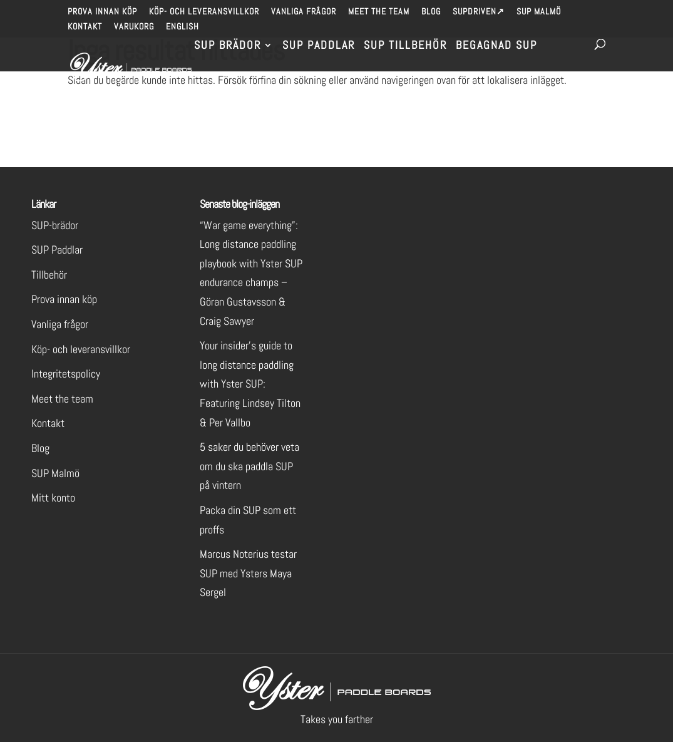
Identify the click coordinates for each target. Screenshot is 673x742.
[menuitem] (182, 30)
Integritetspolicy (65, 373)
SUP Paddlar (318, 46)
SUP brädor (227, 46)
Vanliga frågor (303, 12)
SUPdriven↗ (479, 12)
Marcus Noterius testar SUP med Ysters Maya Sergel (248, 573)
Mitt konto (53, 497)
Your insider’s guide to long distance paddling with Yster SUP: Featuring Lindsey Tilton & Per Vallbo (250, 383)
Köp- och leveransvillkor (204, 12)
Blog (431, 12)
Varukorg (134, 27)
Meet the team (378, 12)
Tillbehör (49, 274)
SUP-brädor (54, 225)
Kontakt (85, 27)
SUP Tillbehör (405, 46)
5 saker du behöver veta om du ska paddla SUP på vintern (249, 466)
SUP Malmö (538, 12)
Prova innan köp (102, 12)
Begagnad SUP (496, 46)
